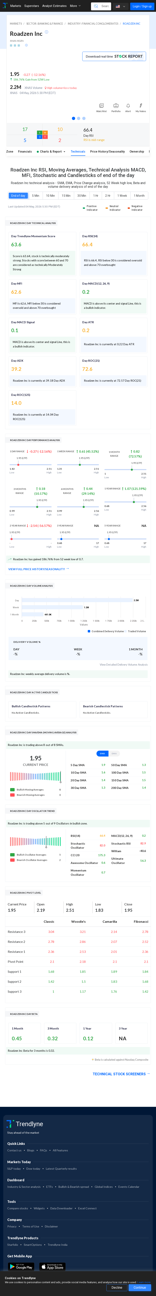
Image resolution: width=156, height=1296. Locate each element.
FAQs (43, 1150)
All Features (60, 1150)
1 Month (139, 195)
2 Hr (107, 195)
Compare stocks (17, 1208)
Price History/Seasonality (107, 151)
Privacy (11, 1226)
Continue (140, 1287)
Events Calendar (128, 1186)
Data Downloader (61, 1208)
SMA (102, 753)
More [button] (75, 6)
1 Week (122, 195)
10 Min (50, 195)
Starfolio (12, 1244)
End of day (18, 195)
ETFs (49, 1186)
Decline (117, 1287)
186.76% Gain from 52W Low (31, 79)
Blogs (30, 1150)
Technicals (78, 151)
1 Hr (95, 195)
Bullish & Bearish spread (73, 1186)
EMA (114, 753)
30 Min (81, 195)
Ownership (137, 151)
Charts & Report (49, 151)
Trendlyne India (57, 1244)
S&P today (14, 1168)
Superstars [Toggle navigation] (31, 6)
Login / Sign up (142, 6)
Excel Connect (87, 1208)
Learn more (144, 1282)
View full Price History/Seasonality (36, 569)
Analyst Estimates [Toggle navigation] (54, 6)
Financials (25, 151)
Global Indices (104, 1186)
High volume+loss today (61, 88)
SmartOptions (33, 1244)
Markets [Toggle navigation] (15, 6)
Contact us (14, 1150)
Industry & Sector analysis (24, 1186)
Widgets (39, 1208)
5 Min (35, 195)
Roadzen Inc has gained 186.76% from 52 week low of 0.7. (45, 559)
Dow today (33, 1168)
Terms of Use (30, 1226)
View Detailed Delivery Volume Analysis (124, 664)
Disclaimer (51, 1226)
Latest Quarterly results (61, 1168)
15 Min (66, 195)
